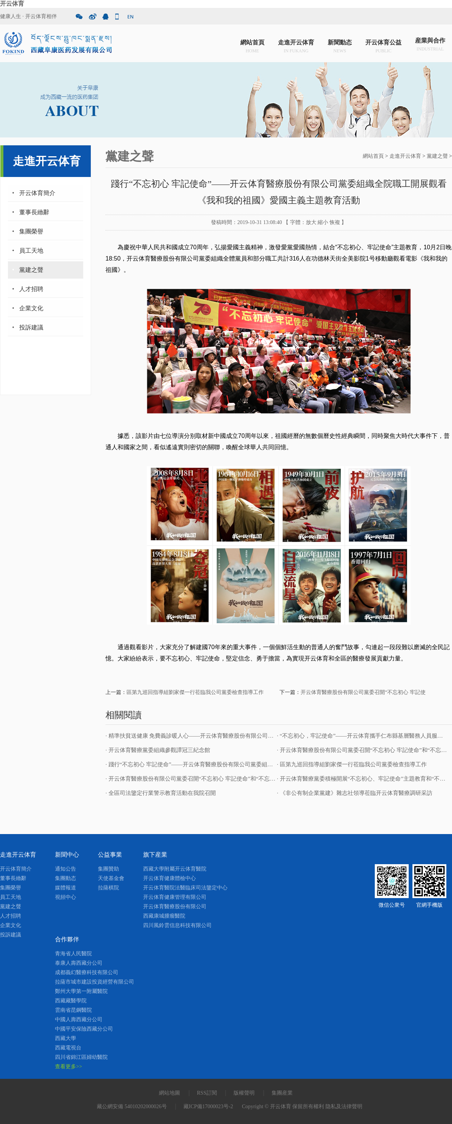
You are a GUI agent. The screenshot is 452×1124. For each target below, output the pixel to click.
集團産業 (282, 1093)
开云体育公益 (383, 45)
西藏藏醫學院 (71, 1001)
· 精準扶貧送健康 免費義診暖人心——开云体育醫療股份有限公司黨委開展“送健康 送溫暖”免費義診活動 (235, 736)
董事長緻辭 (34, 212)
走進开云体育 (296, 45)
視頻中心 (65, 897)
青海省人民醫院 (73, 953)
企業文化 (31, 308)
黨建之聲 (31, 270)
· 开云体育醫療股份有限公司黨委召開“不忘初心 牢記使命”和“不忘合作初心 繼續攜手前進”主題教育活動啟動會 (243, 779)
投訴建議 (31, 327)
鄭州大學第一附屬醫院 (81, 991)
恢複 (335, 222)
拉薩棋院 (108, 888)
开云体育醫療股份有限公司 (174, 906)
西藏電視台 (68, 1048)
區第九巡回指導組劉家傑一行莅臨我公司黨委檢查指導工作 (195, 692)
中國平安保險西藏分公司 (84, 1029)
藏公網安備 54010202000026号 (132, 1106)
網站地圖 (169, 1093)
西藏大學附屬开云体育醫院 (174, 869)
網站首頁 (252, 45)
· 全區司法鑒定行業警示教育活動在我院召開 (160, 793)
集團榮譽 (31, 231)
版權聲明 (244, 1093)
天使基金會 (111, 878)
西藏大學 (65, 1038)
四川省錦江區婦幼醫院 (81, 1057)
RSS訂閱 (207, 1093)
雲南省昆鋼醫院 (73, 1010)
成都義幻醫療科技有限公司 (86, 972)
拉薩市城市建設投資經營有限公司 (94, 982)
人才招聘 (31, 289)
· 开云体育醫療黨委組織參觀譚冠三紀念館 (157, 750)
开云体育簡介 (37, 193)
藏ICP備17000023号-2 (208, 1106)
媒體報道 (65, 888)
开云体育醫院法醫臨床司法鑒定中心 (185, 888)
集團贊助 (108, 869)
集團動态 (65, 878)
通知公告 (65, 869)
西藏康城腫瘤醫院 (164, 916)
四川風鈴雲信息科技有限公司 (177, 925)
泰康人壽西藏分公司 (78, 963)
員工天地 (31, 250)
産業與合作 (430, 45)
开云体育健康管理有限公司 (174, 897)
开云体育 (12, 3)
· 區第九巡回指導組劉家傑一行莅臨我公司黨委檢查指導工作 (352, 764)
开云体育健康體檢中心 (169, 878)
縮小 (323, 222)
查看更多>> (68, 1066)
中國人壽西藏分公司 (78, 1019)
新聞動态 (340, 45)
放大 (311, 222)
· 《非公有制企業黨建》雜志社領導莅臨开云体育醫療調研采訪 (354, 793)
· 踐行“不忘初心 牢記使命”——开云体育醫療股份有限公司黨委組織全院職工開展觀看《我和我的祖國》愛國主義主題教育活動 (262, 764)
